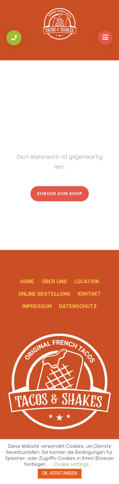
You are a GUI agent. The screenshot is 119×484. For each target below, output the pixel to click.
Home (27, 282)
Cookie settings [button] (71, 464)
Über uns (54, 282)
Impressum (37, 306)
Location (86, 282)
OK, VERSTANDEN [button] (59, 473)
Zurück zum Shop (60, 193)
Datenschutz (78, 306)
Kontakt (89, 294)
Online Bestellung (44, 294)
